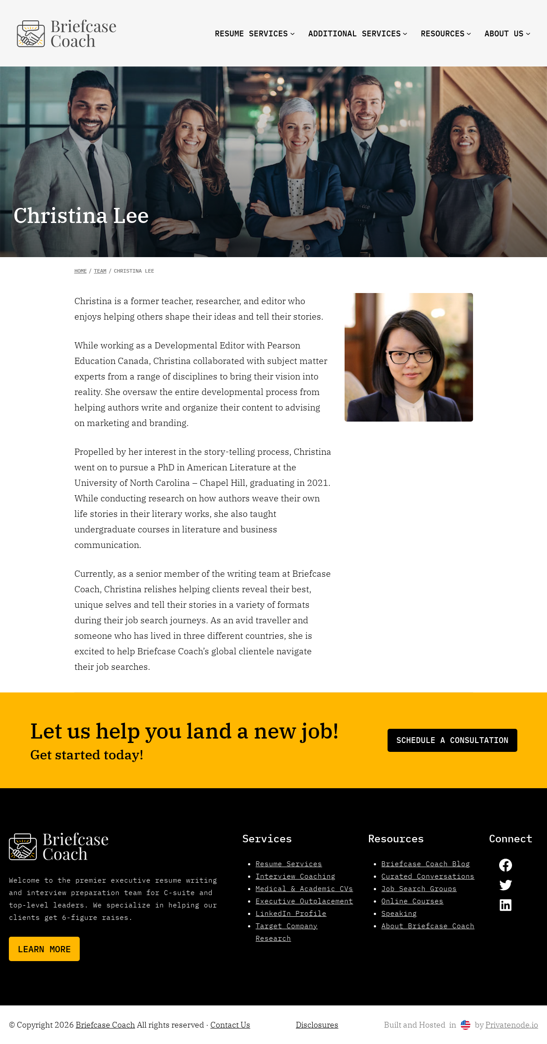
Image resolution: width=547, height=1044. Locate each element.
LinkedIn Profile (291, 913)
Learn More (44, 949)
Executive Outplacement (304, 900)
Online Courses (412, 900)
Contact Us (230, 1025)
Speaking (399, 913)
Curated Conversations (427, 876)
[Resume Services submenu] (292, 33)
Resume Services (289, 863)
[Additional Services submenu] (405, 33)
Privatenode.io (511, 1025)
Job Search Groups (419, 888)
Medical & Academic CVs (304, 888)
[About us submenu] (528, 33)
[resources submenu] (468, 33)
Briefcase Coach (105, 1025)
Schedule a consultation (452, 740)
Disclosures (317, 1025)
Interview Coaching (295, 876)
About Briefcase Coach (427, 925)
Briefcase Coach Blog (425, 863)
